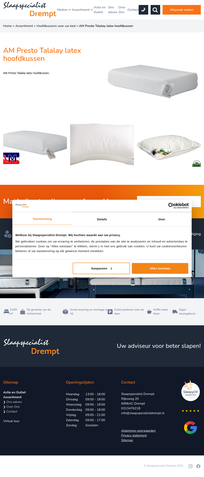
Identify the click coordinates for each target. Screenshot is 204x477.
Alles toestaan (160, 268)
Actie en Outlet (100, 9)
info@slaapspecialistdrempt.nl (142, 413)
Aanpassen (101, 268)
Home (7, 26)
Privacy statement (134, 435)
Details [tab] (102, 219)
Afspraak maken (181, 10)
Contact (133, 10)
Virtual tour (11, 421)
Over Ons (122, 9)
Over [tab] (161, 219)
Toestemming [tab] (42, 219)
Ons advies (112, 9)
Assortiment (83, 10)
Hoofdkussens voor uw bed (56, 26)
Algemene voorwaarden (138, 431)
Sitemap (127, 440)
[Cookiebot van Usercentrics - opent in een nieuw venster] (171, 206)
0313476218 (130, 408)
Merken (64, 10)
